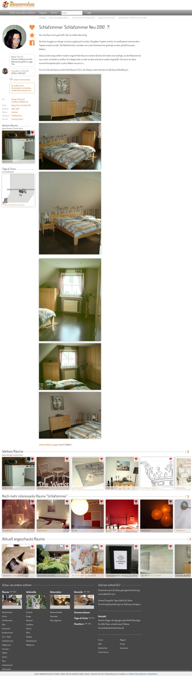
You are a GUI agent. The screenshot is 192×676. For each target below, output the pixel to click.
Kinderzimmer (7, 632)
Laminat (14, 112)
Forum (54, 12)
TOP (11, 592)
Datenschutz (102, 648)
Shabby (29, 637)
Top (84, 592)
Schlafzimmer (16, 115)
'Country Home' (17, 119)
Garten (4, 657)
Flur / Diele (6, 637)
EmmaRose (15, 71)
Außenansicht (7, 665)
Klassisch (21, 99)
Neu (88, 592)
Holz (13, 108)
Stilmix (28, 628)
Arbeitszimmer (7, 641)
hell (29, 105)
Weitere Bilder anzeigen (49, 444)
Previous (32, 125)
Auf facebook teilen (32, 43)
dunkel (24, 105)
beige (13, 105)
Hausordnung (103, 652)
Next (34, 125)
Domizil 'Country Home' (106, 17)
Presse (122, 644)
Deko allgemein (55, 620)
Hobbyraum (6, 645)
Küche (4, 616)
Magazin (43, 12)
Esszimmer (6, 628)
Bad (3, 624)
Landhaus (15, 101)
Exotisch (29, 612)
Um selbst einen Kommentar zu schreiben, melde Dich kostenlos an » (21, 88)
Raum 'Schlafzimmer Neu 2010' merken (32, 35)
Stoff (17, 108)
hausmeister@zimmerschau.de (111, 627)
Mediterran (24, 101)
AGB (100, 644)
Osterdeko (54, 616)
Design (14, 99)
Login (89, 12)
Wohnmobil (6, 669)
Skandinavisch (31, 641)
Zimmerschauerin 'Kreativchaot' (83, 17)
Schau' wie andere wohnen (22, 12)
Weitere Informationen (137, 674)
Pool (3, 661)
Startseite (42, 17)
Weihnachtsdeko (56, 612)
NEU (14, 592)
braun (19, 105)
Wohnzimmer (7, 612)
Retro (28, 632)
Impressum (124, 648)
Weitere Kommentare (20, 79)
